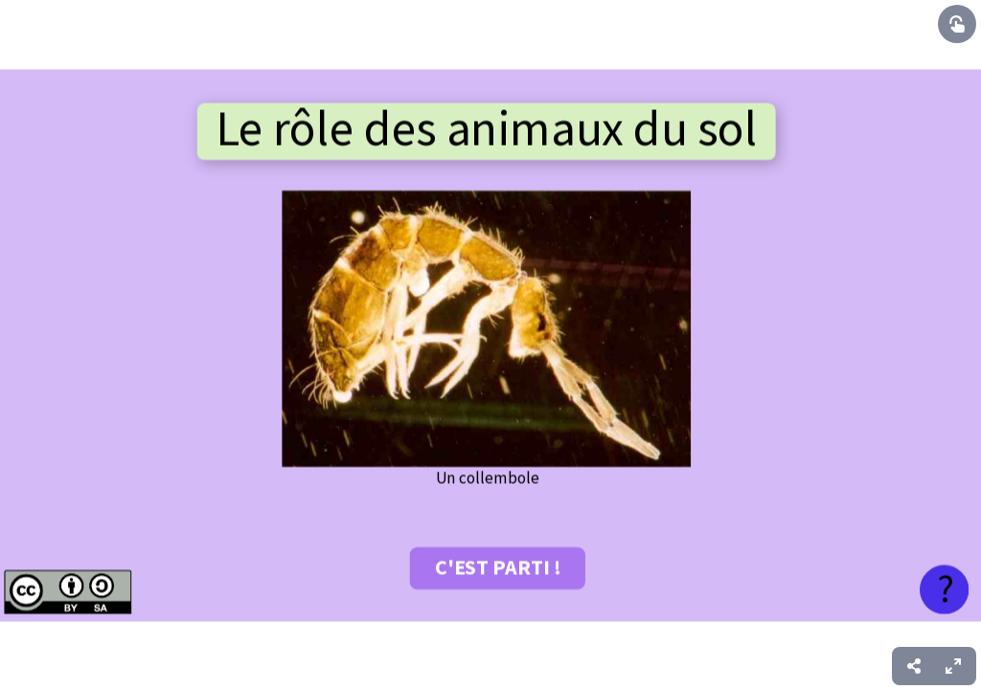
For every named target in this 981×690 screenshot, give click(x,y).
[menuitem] (953, 666)
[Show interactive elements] (957, 24)
